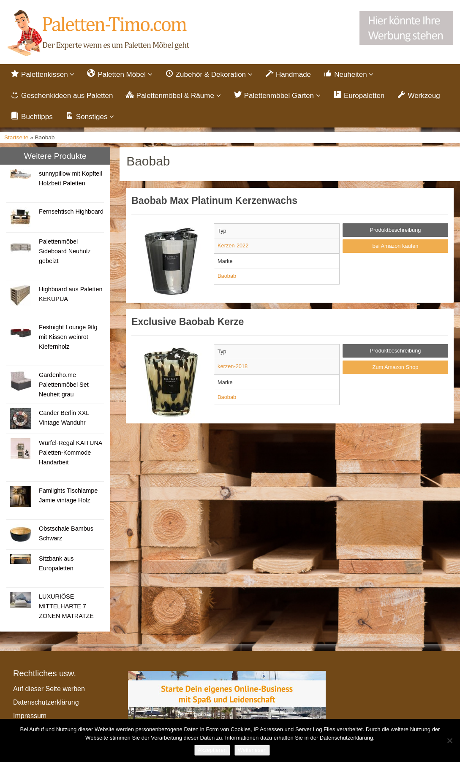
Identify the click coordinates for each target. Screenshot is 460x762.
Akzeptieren (212, 750)
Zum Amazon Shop (396, 369)
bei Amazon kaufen (396, 247)
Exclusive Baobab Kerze (187, 322)
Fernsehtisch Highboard (71, 213)
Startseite (16, 139)
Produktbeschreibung (395, 231)
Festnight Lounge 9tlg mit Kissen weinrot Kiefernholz (68, 338)
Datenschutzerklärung (46, 704)
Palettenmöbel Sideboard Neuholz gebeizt (64, 253)
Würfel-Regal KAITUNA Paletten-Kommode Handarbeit (70, 454)
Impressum (29, 717)
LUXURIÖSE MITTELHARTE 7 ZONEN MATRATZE (66, 608)
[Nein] (449, 740)
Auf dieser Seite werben (49, 690)
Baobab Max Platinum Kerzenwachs (214, 202)
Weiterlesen (252, 750)
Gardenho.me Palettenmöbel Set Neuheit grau (64, 386)
